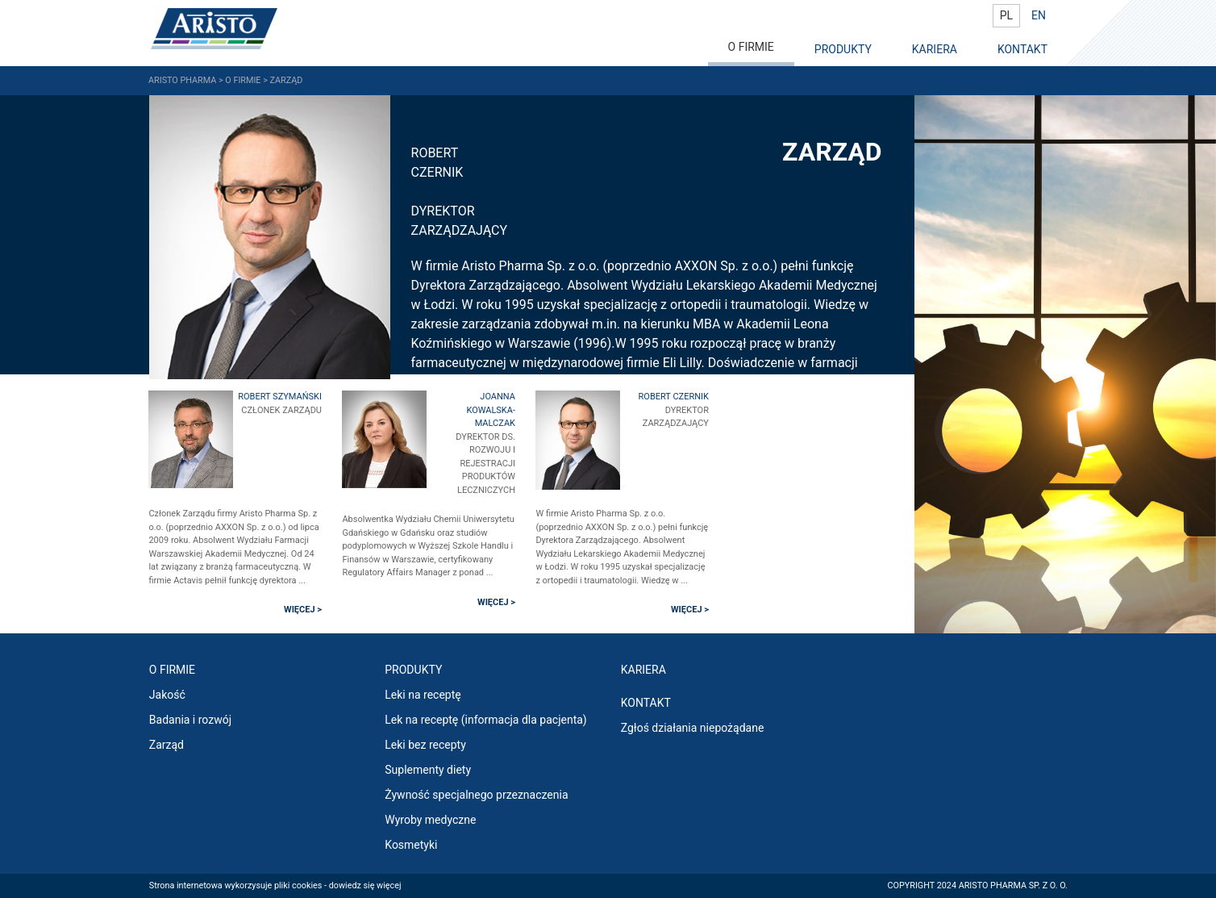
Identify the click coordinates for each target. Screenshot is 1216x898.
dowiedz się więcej (365, 885)
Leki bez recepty (425, 744)
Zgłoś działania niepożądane (692, 727)
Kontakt (646, 702)
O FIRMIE (751, 46)
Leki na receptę (422, 694)
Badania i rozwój (190, 719)
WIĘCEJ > (303, 609)
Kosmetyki (411, 844)
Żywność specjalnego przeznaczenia (476, 794)
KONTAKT (1022, 49)
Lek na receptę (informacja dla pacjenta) (485, 719)
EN (1038, 15)
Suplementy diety (428, 769)
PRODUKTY (843, 49)
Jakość (167, 694)
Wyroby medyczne (430, 819)
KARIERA (934, 49)
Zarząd (166, 744)
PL (1006, 15)
